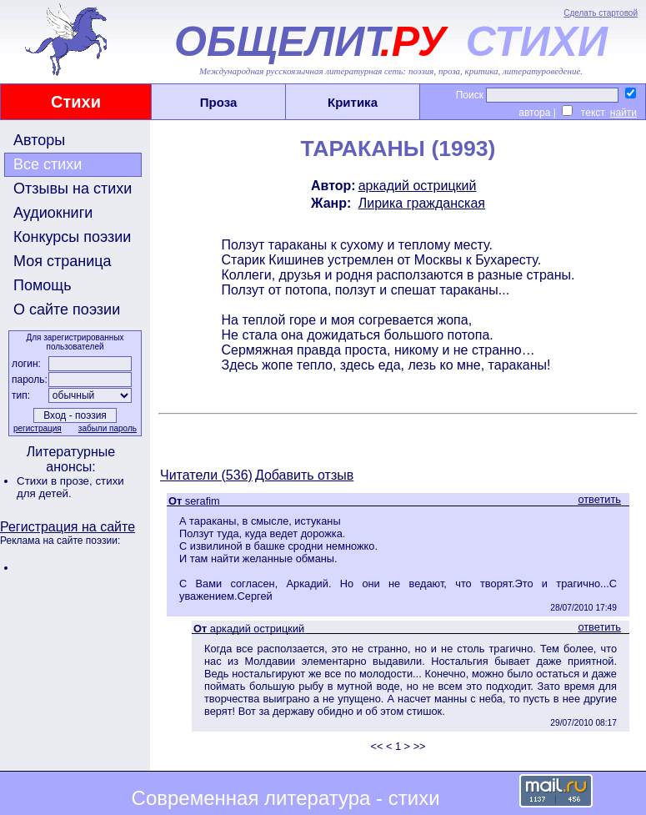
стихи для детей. (70, 487)
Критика (353, 102)
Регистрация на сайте (67, 527)
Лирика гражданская (421, 203)
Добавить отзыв (304, 475)
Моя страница (62, 261)
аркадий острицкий (417, 186)
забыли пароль (107, 428)
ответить (599, 499)
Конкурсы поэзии (72, 237)
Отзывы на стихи (72, 188)
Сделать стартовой (600, 13)
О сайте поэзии (66, 309)
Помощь (42, 285)
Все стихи (47, 164)
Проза (219, 102)
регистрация (37, 428)
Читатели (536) (206, 475)
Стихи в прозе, (56, 481)
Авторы (39, 140)
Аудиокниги (53, 212)
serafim (202, 501)
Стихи (76, 102)
